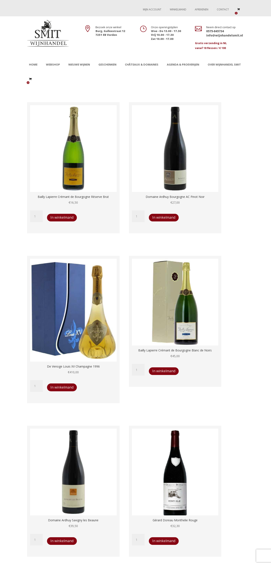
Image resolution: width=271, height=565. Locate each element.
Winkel (34, 492)
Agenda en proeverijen (45, 512)
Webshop (53, 64)
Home (33, 64)
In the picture (39, 518)
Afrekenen (201, 9)
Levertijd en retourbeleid (104, 492)
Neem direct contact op (221, 27)
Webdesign (86, 559)
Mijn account (152, 9)
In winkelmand (45, 185)
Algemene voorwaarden (103, 499)
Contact (223, 9)
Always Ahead (106, 559)
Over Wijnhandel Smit (224, 64)
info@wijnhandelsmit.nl (214, 518)
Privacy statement (99, 505)
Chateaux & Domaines (45, 505)
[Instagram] (240, 559)
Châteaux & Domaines (141, 64)
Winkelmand (178, 9)
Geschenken (107, 64)
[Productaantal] (36, 172)
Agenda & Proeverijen (183, 64)
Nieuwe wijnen (79, 64)
